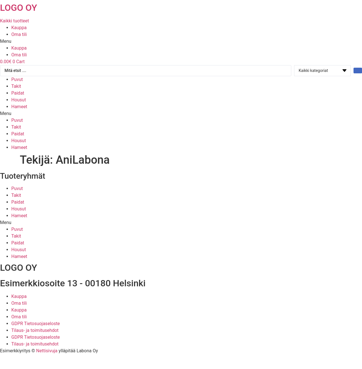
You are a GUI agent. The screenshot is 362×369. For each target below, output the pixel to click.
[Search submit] (358, 70)
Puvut (17, 79)
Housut (18, 100)
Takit (16, 86)
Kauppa (19, 27)
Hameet (19, 106)
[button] (181, 41)
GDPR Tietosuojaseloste (35, 323)
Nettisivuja (47, 350)
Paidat (17, 93)
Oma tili (19, 34)
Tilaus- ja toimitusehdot (35, 330)
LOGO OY (18, 7)
